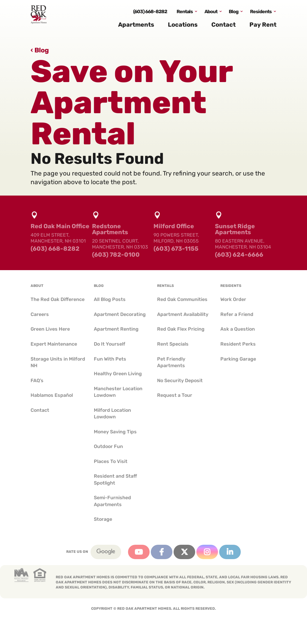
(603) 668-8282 (150, 13)
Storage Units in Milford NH (58, 362)
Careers (40, 314)
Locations (183, 26)
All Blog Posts (110, 299)
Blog (233, 13)
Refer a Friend (236, 314)
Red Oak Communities (182, 299)
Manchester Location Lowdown (118, 392)
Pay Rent (262, 26)
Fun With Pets (110, 359)
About (210, 13)
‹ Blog (40, 50)
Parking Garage (238, 359)
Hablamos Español (52, 395)
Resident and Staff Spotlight (115, 479)
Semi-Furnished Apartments (112, 501)
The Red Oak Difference (58, 299)
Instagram (207, 552)
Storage (103, 519)
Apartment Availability (182, 314)
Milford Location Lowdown (112, 413)
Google (106, 552)
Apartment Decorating (120, 314)
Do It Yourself (109, 344)
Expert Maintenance (54, 344)
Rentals (185, 13)
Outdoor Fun (108, 446)
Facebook (161, 552)
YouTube (139, 552)
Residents (261, 13)
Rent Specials (173, 344)
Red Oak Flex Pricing (180, 329)
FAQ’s (37, 380)
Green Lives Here (50, 329)
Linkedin (230, 552)
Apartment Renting (116, 329)
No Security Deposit (180, 380)
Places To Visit (110, 461)
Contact (223, 26)
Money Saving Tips (115, 432)
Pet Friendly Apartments (171, 362)
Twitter (184, 552)
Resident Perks (238, 344)
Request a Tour (174, 395)
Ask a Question (237, 329)
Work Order (233, 299)
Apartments (136, 26)
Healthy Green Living (118, 373)
